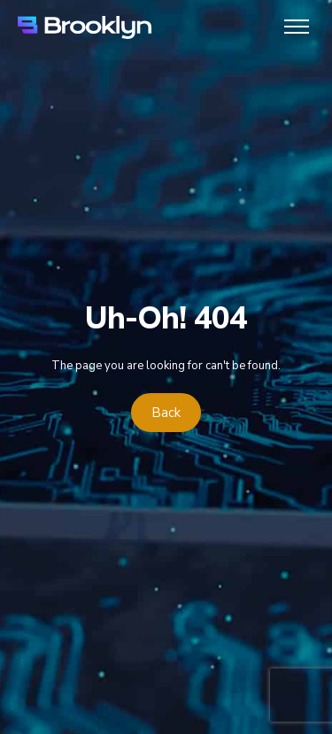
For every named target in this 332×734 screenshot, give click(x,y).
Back (166, 412)
